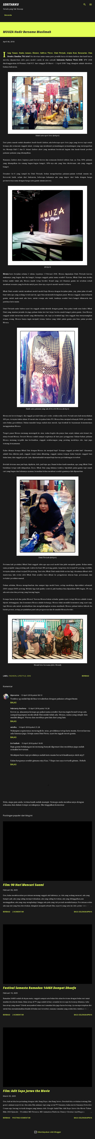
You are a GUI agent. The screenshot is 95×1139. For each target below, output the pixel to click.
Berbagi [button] (85, 676)
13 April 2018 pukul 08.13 (31, 695)
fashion (12, 676)
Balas (13, 702)
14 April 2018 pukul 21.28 (29, 727)
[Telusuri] (84, 4)
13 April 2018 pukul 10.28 (38, 708)
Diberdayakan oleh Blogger (47, 1132)
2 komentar (18, 911)
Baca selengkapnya (83, 911)
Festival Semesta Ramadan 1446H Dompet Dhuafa (39, 988)
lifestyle (21, 676)
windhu (13, 727)
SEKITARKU (11, 4)
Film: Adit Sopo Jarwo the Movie (26, 1091)
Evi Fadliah (15, 743)
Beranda (8, 15)
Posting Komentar (21, 1118)
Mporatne (14, 695)
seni (29, 676)
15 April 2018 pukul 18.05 (32, 743)
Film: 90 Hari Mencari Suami (23, 885)
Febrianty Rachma (18, 708)
